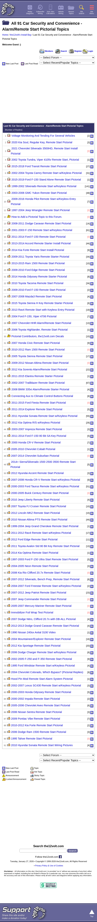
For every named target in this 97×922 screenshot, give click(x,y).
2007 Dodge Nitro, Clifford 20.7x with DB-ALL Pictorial (43, 619)
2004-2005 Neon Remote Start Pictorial (34, 566)
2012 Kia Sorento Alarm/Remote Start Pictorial (39, 369)
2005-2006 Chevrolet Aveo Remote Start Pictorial (40, 705)
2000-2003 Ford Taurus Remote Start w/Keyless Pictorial (45, 486)
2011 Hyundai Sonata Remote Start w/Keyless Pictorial (44, 415)
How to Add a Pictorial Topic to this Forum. (36, 216)
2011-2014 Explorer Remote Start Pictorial (36, 409)
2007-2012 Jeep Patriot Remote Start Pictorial (38, 592)
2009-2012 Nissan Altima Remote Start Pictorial (40, 362)
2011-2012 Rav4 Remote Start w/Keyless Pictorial (41, 532)
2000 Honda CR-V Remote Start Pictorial (35, 442)
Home (5, 35)
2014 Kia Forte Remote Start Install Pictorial (37, 250)
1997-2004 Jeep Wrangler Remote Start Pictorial (40, 210)
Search (61, 51)
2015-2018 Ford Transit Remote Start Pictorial (39, 166)
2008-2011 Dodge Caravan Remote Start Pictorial (41, 223)
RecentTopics (71, 12)
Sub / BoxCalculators (50, 12)
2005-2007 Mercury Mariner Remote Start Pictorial (41, 605)
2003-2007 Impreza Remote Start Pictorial (36, 429)
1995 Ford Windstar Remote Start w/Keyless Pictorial (43, 665)
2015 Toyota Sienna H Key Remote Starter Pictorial (42, 303)
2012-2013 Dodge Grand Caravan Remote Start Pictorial (45, 625)
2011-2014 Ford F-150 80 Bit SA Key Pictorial (38, 435)
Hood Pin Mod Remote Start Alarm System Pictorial (42, 678)
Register (75, 51)
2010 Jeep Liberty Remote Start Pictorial (35, 499)
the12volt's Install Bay (20, 35)
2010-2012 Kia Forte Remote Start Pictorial (37, 725)
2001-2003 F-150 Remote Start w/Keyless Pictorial (41, 230)
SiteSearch (81, 12)
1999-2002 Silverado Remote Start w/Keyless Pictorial (43, 186)
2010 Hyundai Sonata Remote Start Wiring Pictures (42, 745)
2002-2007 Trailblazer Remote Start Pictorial (38, 382)
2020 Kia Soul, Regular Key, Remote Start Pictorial (41, 142)
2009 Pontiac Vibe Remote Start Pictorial (35, 718)
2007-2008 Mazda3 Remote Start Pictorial (36, 296)
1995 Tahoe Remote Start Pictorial (31, 738)
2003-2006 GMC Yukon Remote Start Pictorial (39, 192)
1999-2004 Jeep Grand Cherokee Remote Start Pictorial (44, 526)
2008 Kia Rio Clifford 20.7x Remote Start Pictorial (40, 572)
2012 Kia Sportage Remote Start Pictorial (35, 645)
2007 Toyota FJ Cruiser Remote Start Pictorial (38, 506)
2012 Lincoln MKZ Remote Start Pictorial (35, 512)
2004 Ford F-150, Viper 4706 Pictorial (33, 316)
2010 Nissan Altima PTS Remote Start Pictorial (39, 519)
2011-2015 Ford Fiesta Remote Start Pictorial (38, 402)
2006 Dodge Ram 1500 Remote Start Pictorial (38, 731)
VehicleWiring (61, 12)
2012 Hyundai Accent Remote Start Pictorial (37, 473)
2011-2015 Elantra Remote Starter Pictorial (37, 376)
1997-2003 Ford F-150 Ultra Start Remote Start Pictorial (44, 559)
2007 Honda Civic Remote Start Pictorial (35, 342)
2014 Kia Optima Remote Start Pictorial (34, 552)
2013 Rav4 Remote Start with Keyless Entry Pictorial (42, 309)
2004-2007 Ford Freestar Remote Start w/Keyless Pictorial (46, 585)
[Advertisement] (48, 95)
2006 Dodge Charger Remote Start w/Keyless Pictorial (43, 652)
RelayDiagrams (30, 12)
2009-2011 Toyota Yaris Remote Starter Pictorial (40, 256)
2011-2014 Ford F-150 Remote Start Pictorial (38, 236)
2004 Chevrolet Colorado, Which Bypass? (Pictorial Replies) (47, 672)
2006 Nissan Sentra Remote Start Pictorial (36, 712)
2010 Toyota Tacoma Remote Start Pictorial (37, 283)
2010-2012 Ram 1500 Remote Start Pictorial (38, 349)
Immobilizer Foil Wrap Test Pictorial (32, 612)
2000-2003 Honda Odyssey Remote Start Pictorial (41, 692)
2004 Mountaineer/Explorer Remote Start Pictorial (41, 639)
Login (88, 51)
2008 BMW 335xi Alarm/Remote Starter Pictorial (40, 389)
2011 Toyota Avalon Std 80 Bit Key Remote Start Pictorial (45, 546)
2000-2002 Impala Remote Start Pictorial (35, 698)
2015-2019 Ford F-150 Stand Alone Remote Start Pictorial (46, 179)
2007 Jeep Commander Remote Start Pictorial (38, 599)
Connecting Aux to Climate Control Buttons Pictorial (42, 396)
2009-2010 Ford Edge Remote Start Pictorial (38, 269)
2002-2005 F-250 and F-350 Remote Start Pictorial (41, 658)
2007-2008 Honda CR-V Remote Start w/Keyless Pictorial (45, 479)
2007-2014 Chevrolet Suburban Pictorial (35, 455)
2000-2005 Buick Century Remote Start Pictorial (40, 493)
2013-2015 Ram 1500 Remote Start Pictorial (38, 263)
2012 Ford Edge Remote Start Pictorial (34, 539)
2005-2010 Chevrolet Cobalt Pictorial (33, 449)
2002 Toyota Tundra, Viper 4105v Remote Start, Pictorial (45, 159)
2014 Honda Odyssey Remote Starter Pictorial (39, 276)
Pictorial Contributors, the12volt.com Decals (37, 336)
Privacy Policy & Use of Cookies (49, 865)
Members (46, 51)
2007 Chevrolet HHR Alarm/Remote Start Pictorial (41, 323)
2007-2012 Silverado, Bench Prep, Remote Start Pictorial (45, 579)
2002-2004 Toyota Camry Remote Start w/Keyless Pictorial (46, 172)
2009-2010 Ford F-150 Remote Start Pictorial (38, 289)
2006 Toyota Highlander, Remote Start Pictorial (39, 329)
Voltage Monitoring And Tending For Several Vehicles (43, 135)
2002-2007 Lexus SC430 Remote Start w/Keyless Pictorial (46, 685)
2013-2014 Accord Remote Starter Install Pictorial (41, 243)
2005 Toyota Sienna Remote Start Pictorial (36, 356)
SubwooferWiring (40, 12)
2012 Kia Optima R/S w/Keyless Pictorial (35, 422)
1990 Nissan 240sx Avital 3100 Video (33, 632)
